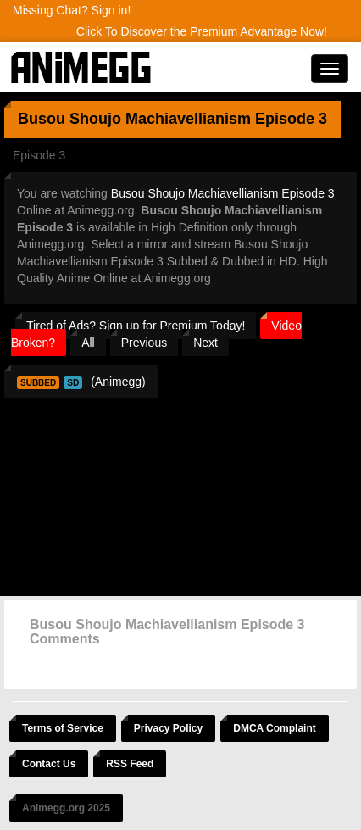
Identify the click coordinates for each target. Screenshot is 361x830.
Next (205, 342)
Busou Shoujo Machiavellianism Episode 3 (223, 193)
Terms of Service (62, 728)
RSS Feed (129, 764)
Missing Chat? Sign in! (72, 10)
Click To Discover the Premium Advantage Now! (201, 31)
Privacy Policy (168, 728)
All (88, 342)
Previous (144, 342)
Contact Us (48, 764)
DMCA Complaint (274, 728)
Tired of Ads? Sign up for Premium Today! (135, 325)
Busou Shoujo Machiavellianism (134, 118)
